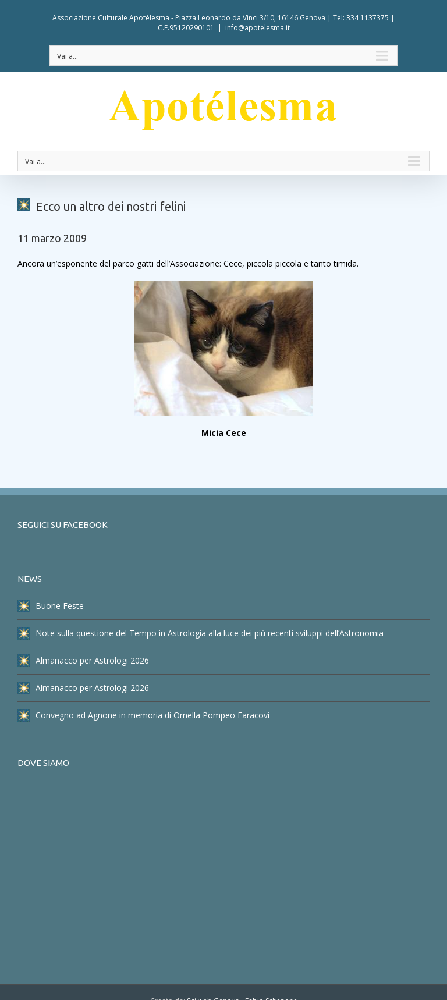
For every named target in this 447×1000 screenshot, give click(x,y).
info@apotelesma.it (257, 28)
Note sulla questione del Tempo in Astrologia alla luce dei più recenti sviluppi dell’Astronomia (200, 633)
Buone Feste (50, 606)
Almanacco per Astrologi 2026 (83, 660)
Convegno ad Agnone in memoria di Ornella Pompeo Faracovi (143, 715)
